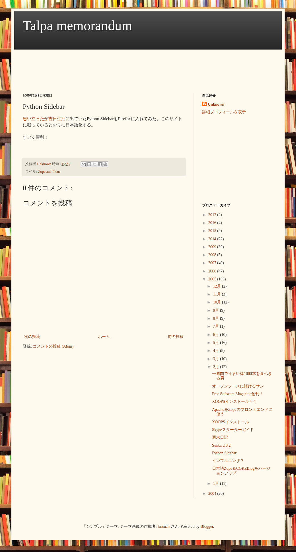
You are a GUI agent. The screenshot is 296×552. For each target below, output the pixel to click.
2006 (212, 271)
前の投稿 (176, 337)
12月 (217, 286)
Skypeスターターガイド (233, 430)
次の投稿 (32, 337)
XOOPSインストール (230, 422)
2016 (212, 223)
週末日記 (220, 437)
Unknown (216, 104)
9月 (216, 310)
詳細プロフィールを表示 (224, 112)
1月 (216, 483)
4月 (216, 350)
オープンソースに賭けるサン (238, 386)
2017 (212, 215)
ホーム (104, 337)
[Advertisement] (126, 66)
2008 (212, 255)
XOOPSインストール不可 (234, 401)
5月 (216, 342)
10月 (217, 302)
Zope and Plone (49, 172)
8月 (216, 318)
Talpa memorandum (77, 25)
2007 (212, 263)
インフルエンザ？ (228, 461)
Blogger (207, 526)
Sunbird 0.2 (221, 445)
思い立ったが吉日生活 (44, 118)
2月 (216, 367)
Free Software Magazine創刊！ (237, 394)
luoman (164, 526)
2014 (212, 239)
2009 (212, 247)
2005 (212, 279)
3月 (216, 359)
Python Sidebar (224, 453)
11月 (217, 294)
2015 (212, 231)
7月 (216, 326)
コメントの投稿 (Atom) (53, 346)
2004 (212, 493)
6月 (216, 335)
